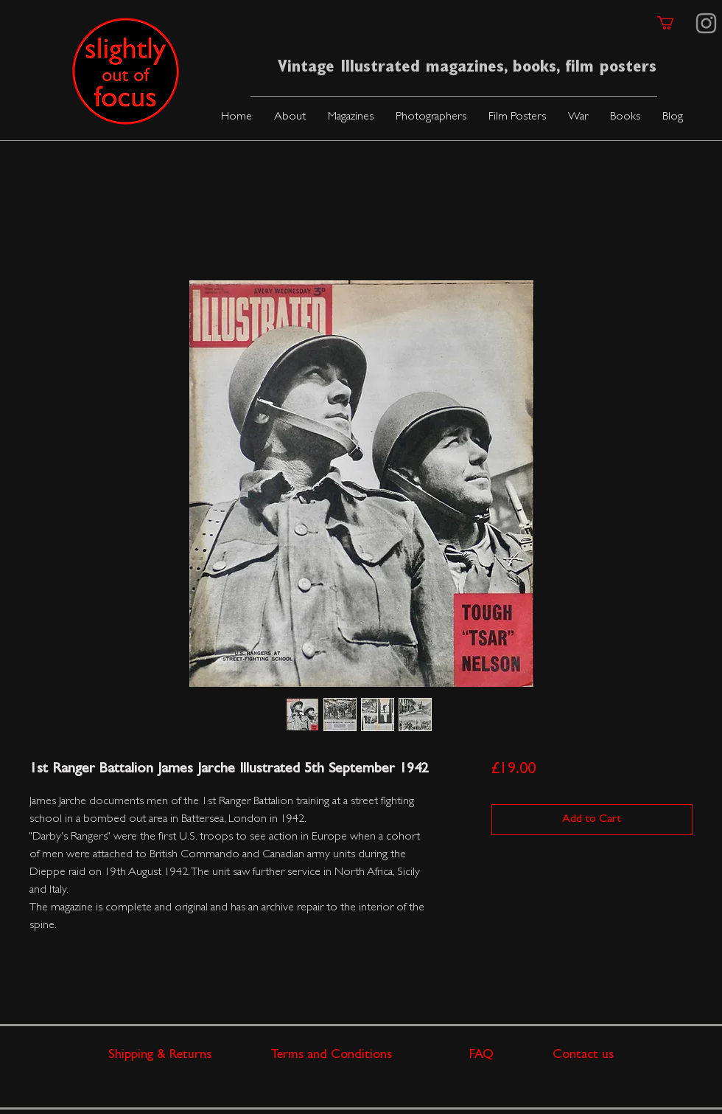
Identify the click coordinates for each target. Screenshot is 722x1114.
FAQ (511, 1055)
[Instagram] (706, 23)
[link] (673, 23)
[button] (351, 118)
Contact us (583, 1055)
